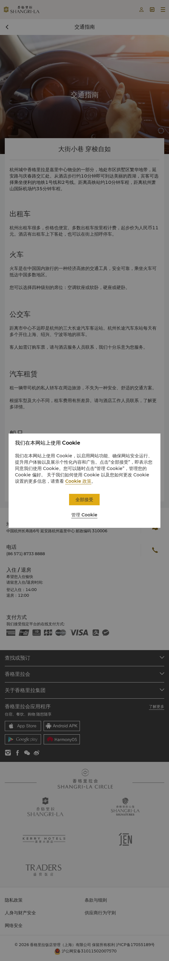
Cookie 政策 (78, 481)
